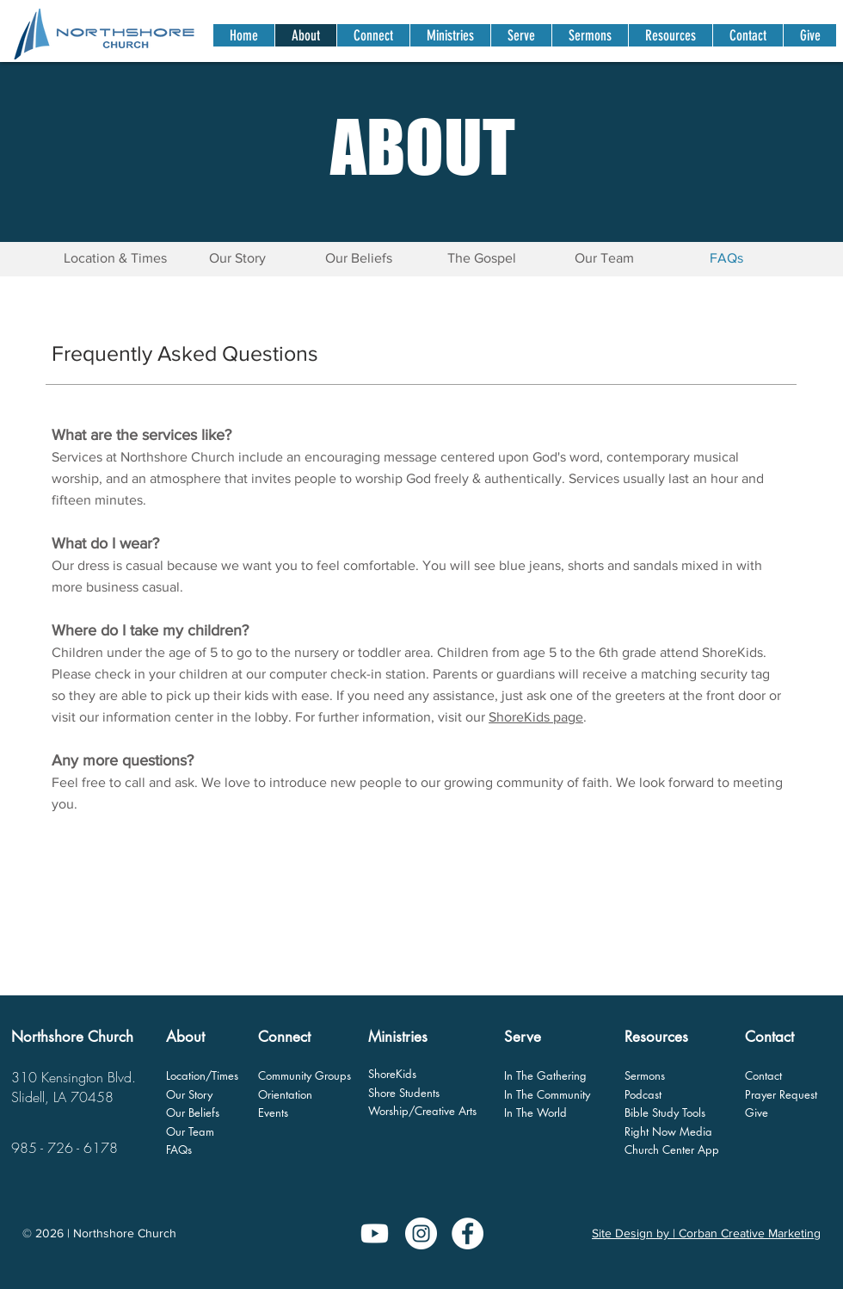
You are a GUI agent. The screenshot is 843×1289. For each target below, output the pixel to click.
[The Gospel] (482, 258)
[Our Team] (604, 258)
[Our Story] (237, 258)
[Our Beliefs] (359, 258)
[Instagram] (421, 1233)
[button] (372, 35)
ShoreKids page (536, 717)
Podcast (643, 1094)
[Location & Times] (115, 258)
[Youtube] (375, 1233)
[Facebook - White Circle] (467, 1233)
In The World (535, 1112)
